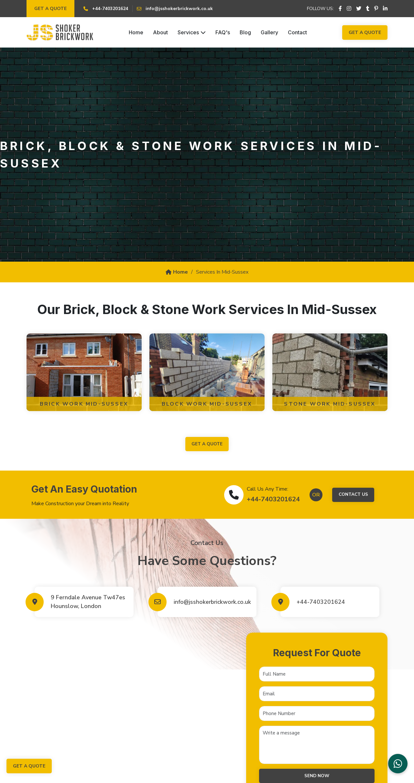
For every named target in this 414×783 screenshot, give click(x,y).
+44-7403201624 (272, 499)
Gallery (269, 32)
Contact (297, 32)
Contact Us (353, 495)
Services (192, 32)
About (160, 32)
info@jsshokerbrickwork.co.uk (212, 602)
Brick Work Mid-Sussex (84, 404)
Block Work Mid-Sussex (207, 404)
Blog (245, 32)
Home (136, 32)
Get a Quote (50, 8)
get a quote (207, 444)
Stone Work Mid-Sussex (330, 404)
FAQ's (222, 32)
